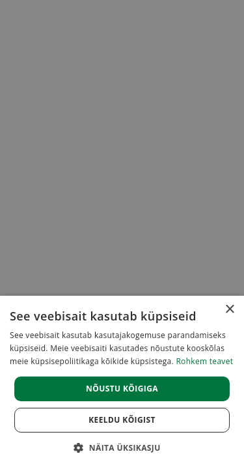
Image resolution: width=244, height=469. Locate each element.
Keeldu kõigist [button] (122, 419)
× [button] (229, 310)
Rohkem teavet (204, 361)
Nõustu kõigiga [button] (122, 388)
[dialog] (122, 382)
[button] (121, 447)
